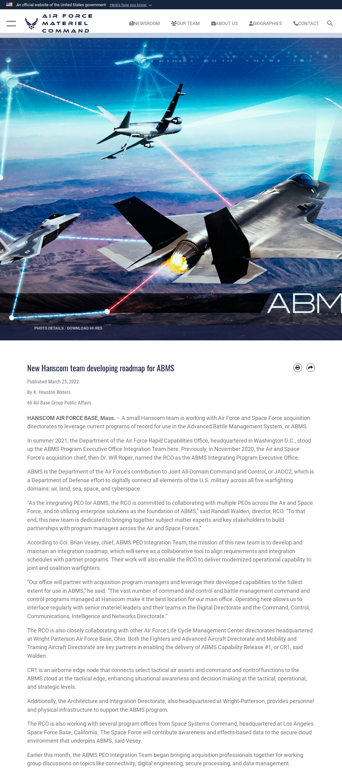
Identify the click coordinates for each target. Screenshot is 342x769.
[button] (131, 5)
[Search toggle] (331, 24)
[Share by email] (310, 367)
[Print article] (297, 367)
